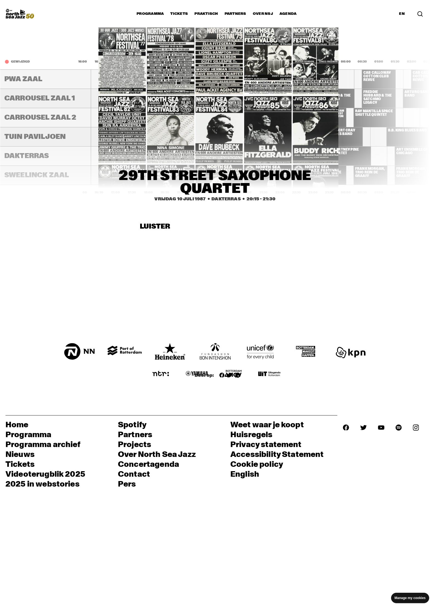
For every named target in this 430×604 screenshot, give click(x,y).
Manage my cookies (410, 598)
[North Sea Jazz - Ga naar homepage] (19, 14)
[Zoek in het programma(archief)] (420, 13)
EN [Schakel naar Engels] (402, 13)
